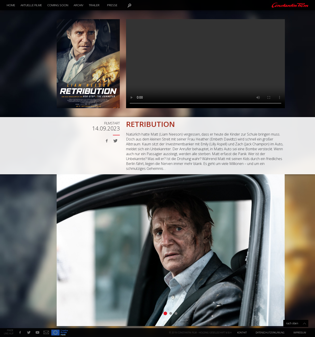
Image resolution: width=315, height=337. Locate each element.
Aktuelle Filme (31, 5)
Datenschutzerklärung (270, 332)
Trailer (94, 5)
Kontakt (242, 332)
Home (11, 5)
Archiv (78, 5)
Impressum (299, 332)
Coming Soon (57, 5)
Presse (112, 5)
